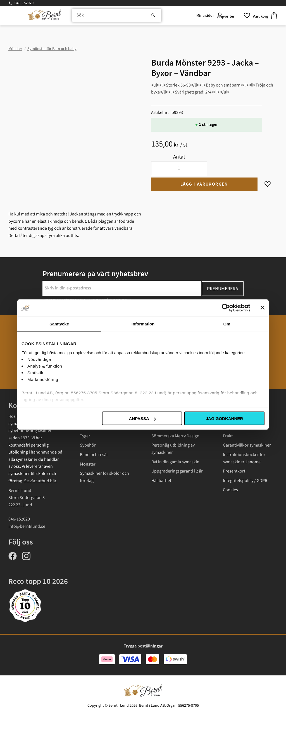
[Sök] (135, 16)
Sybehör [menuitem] (88, 445)
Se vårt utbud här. (40, 481)
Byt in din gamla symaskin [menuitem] (175, 462)
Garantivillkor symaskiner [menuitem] (247, 445)
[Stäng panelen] (262, 308)
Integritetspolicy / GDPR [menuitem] (245, 481)
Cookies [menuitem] (230, 490)
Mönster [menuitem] (88, 464)
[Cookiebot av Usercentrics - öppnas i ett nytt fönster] (225, 308)
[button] (231, 16)
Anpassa (142, 418)
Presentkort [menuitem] (234, 471)
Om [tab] (226, 324)
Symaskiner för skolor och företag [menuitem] (104, 477)
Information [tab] (143, 324)
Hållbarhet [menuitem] (161, 481)
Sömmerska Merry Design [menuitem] (175, 436)
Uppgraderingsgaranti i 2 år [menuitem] (177, 471)
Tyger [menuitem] (85, 436)
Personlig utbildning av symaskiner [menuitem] (173, 448)
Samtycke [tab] (59, 324)
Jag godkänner (224, 418)
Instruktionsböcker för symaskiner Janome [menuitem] (244, 458)
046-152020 (24, 3)
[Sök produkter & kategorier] (111, 16)
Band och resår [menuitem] (94, 455)
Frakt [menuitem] (228, 436)
